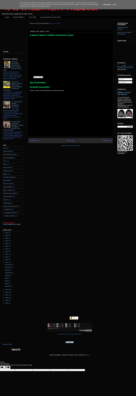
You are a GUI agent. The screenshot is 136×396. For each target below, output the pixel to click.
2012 (7, 292)
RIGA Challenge (8, 158)
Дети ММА (6, 180)
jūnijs (6, 278)
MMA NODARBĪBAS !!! (19, 17)
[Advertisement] (13, 32)
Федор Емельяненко (9, 206)
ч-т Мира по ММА (8, 216)
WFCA (5, 164)
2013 (7, 289)
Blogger (87, 355)
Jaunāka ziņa (34, 140)
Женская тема (7, 183)
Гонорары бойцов (8, 177)
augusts (7, 275)
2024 (7, 235)
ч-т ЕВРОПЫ (7, 209)
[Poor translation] (7, 367)
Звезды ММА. (7, 187)
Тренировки (7, 203)
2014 (7, 262)
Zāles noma (6, 167)
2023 (7, 238)
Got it (115, 4)
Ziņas (121, 79)
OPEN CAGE (7, 151)
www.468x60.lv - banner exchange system (69, 334)
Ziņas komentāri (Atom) (73, 145)
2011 (7, 295)
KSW (4, 148)
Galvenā (7, 17)
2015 (7, 259)
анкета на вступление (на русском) (124, 33)
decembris (8, 265)
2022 (7, 241)
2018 (7, 251)
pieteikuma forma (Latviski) (122, 28)
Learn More (107, 4)
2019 (7, 249)
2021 (7, 243)
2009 (7, 300)
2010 (7, 297)
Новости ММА (7, 196)
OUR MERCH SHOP (9, 154)
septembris (8, 273)
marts (7, 283)
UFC (4, 161)
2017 (7, 254)
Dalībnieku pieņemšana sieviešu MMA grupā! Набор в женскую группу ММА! (12, 66)
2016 (7, 257)
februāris (8, 286)
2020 (7, 246)
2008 (7, 303)
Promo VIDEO (32, 17)
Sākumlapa (71, 140)
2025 (7, 233)
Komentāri (123, 82)
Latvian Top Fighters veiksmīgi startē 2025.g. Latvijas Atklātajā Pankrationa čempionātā (12, 86)
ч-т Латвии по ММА (9, 212)
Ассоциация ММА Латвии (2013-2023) (50, 17)
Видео (5, 174)
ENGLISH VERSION (55, 23)
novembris (8, 267)
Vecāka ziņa (107, 140)
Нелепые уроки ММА (10, 193)
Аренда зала (7, 171)
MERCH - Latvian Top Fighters (123, 93)
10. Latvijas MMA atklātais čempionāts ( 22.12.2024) (16, 104)
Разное (5, 200)
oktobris (7, 270)
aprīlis (7, 281)
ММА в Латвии (7, 190)
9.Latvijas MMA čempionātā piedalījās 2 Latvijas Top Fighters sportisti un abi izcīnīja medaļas (13, 126)
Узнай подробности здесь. (12, 224)
